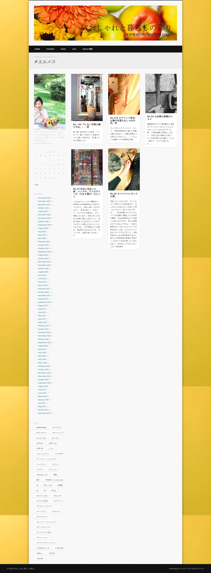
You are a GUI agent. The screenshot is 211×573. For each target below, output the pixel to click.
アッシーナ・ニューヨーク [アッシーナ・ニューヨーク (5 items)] (46, 459)
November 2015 (44, 376)
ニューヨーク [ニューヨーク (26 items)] (41, 464)
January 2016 (43, 369)
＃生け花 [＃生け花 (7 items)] (39, 558)
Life (74, 49)
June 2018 (42, 279)
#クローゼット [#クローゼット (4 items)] (41, 433)
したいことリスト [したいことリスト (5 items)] (42, 454)
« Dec (36, 185)
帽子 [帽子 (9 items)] (38, 480)
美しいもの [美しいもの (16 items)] (48, 485)
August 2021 (43, 211)
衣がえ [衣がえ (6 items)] (53, 490)
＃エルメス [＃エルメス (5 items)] (56, 511)
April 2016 (42, 359)
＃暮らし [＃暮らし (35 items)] (39, 553)
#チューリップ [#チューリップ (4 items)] (58, 433)
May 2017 (42, 316)
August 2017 (43, 306)
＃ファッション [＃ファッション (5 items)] (42, 537)
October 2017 (43, 299)
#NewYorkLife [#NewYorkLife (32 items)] (41, 427)
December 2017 (44, 295)
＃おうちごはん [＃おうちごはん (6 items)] (42, 496)
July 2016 (42, 349)
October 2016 (43, 339)
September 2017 (44, 302)
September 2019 (44, 252)
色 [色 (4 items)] (37, 490)
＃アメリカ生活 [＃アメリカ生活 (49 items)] (42, 501)
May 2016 (42, 356)
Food (63, 49)
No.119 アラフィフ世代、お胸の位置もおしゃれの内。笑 (123, 120)
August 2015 (43, 386)
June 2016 (42, 353)
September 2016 (44, 342)
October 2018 (43, 268)
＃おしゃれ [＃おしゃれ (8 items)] (58, 496)
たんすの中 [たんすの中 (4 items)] (59, 454)
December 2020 (44, 215)
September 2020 (44, 225)
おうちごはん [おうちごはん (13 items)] (41, 438)
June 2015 (42, 393)
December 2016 (44, 332)
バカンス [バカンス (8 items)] (55, 464)
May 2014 (42, 406)
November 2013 (44, 413)
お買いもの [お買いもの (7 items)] (53, 443)
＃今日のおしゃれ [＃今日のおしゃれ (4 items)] (42, 548)
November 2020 (44, 218)
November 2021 (44, 205)
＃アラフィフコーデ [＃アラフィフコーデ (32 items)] (43, 506)
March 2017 (42, 322)
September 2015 (44, 383)
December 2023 (44, 198)
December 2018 (44, 262)
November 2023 (44, 201)
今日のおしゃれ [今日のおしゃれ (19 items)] (42, 475)
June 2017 (42, 312)
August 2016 (43, 346)
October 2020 (43, 221)
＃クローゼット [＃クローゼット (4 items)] (42, 517)
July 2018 (42, 275)
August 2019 (43, 255)
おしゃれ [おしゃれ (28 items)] (55, 438)
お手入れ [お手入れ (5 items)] (39, 443)
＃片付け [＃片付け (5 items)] (52, 553)
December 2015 (44, 373)
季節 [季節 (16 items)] (55, 475)
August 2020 (43, 228)
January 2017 (43, 329)
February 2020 (44, 242)
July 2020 (42, 232)
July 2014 (42, 403)
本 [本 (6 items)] (37, 485)
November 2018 (44, 265)
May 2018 (42, 282)
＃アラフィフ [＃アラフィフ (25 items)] (58, 501)
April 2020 (42, 238)
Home (37, 49)
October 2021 (43, 208)
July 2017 (42, 309)
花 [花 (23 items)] (44, 490)
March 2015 (42, 396)
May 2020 (42, 235)
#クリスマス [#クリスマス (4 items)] (56, 427)
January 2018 (43, 292)
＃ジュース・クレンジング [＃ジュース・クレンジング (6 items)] (46, 522)
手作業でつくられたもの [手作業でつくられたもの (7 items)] (54, 480)
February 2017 (44, 326)
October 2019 (43, 248)
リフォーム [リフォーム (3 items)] (53, 469)
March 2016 (42, 363)
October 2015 (43, 380)
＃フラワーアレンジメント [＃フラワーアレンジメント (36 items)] (46, 543)
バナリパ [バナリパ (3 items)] (39, 469)
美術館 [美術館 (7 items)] (60, 485)
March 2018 (42, 285)
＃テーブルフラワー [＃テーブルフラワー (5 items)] (43, 527)
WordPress (200, 569)
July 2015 (42, 390)
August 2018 (43, 272)
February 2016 (44, 366)
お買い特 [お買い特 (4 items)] (39, 448)
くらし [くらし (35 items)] (51, 448)
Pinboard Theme (185, 569)
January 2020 (43, 245)
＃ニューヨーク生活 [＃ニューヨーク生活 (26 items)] (43, 532)
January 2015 (43, 400)
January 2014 (43, 410)
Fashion (50, 49)
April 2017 (42, 319)
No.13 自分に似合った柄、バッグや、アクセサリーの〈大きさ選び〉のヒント (87, 193)
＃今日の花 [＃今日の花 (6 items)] (59, 548)
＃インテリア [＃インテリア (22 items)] (41, 511)
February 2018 (44, 289)
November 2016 (44, 336)
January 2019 (43, 258)
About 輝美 (87, 49)
